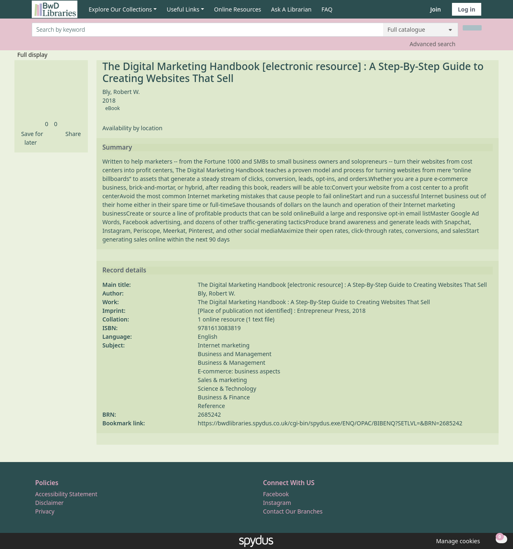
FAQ (327, 9)
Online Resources (237, 9)
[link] (46, 124)
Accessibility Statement (66, 494)
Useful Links (183, 9)
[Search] (472, 27)
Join (435, 9)
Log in (466, 9)
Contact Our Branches (292, 511)
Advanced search (432, 44)
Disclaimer (49, 503)
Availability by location (132, 128)
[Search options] (420, 30)
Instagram (277, 503)
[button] (30, 138)
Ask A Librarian (291, 9)
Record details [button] (124, 270)
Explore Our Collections (120, 9)
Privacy (44, 511)
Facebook (276, 494)
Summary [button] (117, 147)
